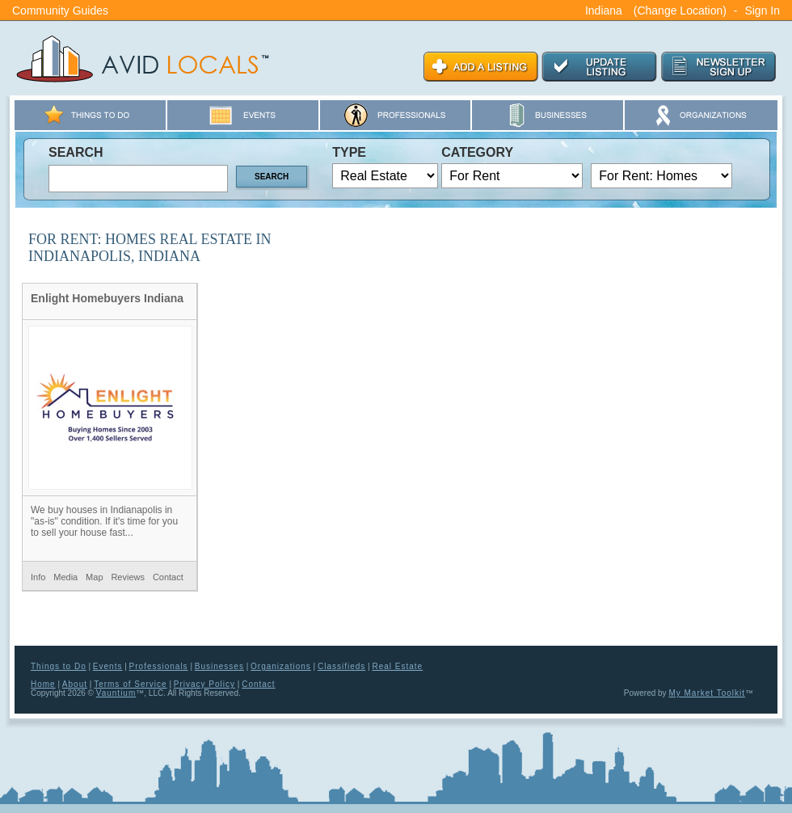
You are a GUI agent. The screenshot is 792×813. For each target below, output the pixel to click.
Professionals (158, 666)
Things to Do (58, 666)
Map (94, 577)
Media (65, 577)
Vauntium (116, 693)
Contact (168, 577)
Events (108, 666)
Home (43, 684)
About (74, 684)
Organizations (281, 666)
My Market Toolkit (706, 693)
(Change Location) (680, 10)
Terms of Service (130, 684)
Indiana (603, 10)
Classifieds (341, 666)
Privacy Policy (204, 684)
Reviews (128, 577)
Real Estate (397, 666)
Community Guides (60, 10)
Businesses (219, 666)
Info (38, 577)
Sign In (762, 10)
